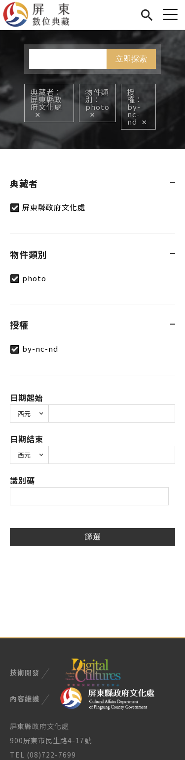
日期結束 (26, 439)
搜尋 (147, 13)
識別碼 (22, 480)
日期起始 (26, 397)
